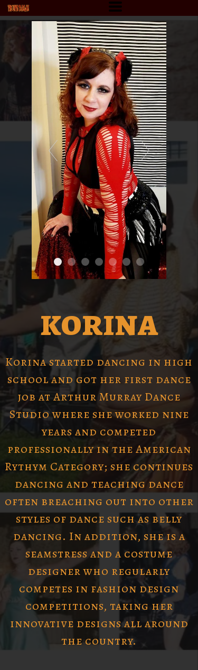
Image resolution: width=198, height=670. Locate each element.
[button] (115, 6)
